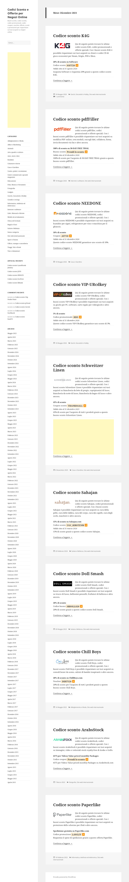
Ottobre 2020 (12, 541)
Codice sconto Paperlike (77, 804)
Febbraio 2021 (13, 526)
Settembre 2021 (13, 499)
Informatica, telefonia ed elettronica (84, 857)
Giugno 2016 (12, 729)
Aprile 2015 (12, 782)
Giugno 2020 (12, 556)
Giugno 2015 (12, 775)
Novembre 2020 (13, 537)
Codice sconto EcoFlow (16, 279)
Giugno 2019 (12, 601)
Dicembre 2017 (13, 669)
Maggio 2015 (12, 779)
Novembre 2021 (13, 492)
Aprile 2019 (12, 609)
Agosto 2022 (12, 458)
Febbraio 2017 (13, 707)
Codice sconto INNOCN (16, 275)
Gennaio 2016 (13, 748)
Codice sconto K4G (71, 35)
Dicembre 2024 (13, 352)
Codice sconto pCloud (22, 303)
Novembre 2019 (13, 582)
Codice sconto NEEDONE (77, 203)
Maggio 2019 (12, 605)
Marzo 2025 (12, 341)
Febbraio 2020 (13, 571)
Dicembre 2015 (13, 752)
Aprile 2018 (12, 654)
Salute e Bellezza (14, 228)
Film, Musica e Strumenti (17, 185)
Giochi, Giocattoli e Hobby (17, 196)
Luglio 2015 (12, 771)
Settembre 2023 (13, 409)
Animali (10, 148)
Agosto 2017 (12, 684)
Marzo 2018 (12, 658)
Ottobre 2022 (12, 450)
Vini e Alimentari (14, 251)
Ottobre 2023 (12, 405)
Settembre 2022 (13, 454)
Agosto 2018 (12, 639)
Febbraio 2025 (13, 345)
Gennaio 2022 (13, 484)
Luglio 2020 (12, 552)
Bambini (11, 160)
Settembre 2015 (13, 763)
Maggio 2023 (12, 424)
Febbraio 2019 (13, 616)
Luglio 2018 (12, 643)
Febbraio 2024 (13, 390)
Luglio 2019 (12, 597)
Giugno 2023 (12, 420)
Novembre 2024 (13, 356)
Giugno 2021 (12, 511)
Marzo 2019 (12, 612)
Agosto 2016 (12, 726)
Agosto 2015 (12, 767)
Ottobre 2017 (12, 677)
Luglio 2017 (12, 688)
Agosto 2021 (12, 503)
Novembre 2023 (13, 401)
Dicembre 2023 (13, 398)
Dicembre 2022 (13, 443)
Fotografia (11, 188)
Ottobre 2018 (12, 631)
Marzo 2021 (12, 522)
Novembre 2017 (13, 673)
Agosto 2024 (12, 367)
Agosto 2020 (12, 548)
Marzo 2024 (12, 386)
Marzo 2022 (12, 477)
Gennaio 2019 (13, 620)
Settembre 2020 (13, 545)
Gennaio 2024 (13, 394)
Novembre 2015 (13, 756)
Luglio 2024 (12, 371)
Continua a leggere (63, 80)
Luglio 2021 (12, 507)
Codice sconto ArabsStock (78, 729)
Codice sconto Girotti (22, 307)
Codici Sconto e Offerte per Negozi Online (18, 13)
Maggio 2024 (12, 379)
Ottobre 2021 (12, 496)
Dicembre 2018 (13, 624)
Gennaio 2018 (13, 665)
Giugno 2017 (12, 692)
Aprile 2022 (12, 473)
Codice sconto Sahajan (75, 492)
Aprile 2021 (12, 518)
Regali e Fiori (12, 225)
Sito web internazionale (16, 236)
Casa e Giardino (13, 167)
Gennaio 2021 (13, 530)
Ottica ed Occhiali (14, 221)
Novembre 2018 (13, 628)
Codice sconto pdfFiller (76, 119)
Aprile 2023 (12, 428)
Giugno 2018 (12, 646)
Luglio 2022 (12, 462)
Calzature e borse (14, 164)
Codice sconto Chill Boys (77, 651)
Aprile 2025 (12, 337)
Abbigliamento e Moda (16, 141)
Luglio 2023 (12, 416)
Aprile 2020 (12, 564)
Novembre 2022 (13, 447)
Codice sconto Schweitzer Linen (78, 368)
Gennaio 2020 (13, 575)
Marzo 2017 (12, 703)
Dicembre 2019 (13, 579)
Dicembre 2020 (13, 533)
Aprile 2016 (12, 737)
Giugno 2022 (12, 465)
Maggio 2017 (12, 695)
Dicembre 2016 (13, 714)
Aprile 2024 (12, 382)
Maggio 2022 (12, 469)
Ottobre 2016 (12, 718)
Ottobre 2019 (12, 586)
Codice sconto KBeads (15, 283)
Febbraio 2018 (13, 662)
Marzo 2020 (12, 567)
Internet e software (14, 209)
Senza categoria (13, 232)
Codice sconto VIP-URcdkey (80, 284)
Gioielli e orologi (14, 200)
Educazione (12, 181)
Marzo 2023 (12, 431)
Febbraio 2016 (13, 745)
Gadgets (10, 192)
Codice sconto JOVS (14, 271)
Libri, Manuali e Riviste (16, 213)
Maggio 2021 (12, 514)
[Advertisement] (19, 90)
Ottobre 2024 (12, 360)
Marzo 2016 (12, 741)
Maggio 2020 (12, 560)
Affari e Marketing (14, 145)
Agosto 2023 (12, 413)
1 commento (59, 97)
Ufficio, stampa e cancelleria (18, 243)
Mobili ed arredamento (16, 217)
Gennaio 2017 (13, 711)
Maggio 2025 (12, 333)
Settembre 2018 (13, 635)
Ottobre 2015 (12, 760)
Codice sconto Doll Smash (78, 573)
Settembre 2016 (13, 722)
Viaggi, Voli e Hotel (14, 247)
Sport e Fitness (13, 240)
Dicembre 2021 (13, 488)
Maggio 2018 (12, 650)
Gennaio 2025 (13, 348)
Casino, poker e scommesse (17, 171)
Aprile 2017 (12, 699)
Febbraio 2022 (13, 480)
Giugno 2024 (12, 375)
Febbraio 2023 (13, 435)
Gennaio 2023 (13, 439)
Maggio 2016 (12, 733)
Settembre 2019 (13, 590)
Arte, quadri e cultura (15, 152)
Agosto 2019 (12, 594)
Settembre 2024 (13, 364)
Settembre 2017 (13, 680)
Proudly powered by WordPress (64, 877)
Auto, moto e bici (14, 156)
